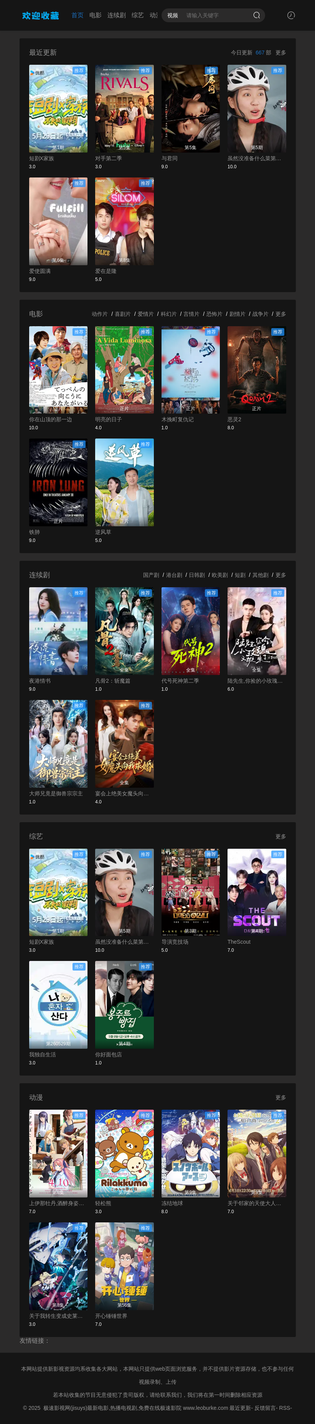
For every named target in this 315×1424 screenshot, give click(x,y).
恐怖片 (214, 314)
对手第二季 (108, 158)
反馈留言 (265, 1408)
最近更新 (240, 1408)
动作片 (100, 314)
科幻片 (169, 314)
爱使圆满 (40, 271)
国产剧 (151, 575)
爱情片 (146, 314)
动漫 (156, 15)
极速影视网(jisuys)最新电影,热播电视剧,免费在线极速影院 (112, 1408)
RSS (284, 1408)
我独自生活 (42, 1054)
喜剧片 (123, 314)
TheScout (239, 942)
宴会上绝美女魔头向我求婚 (124, 793)
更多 (280, 52)
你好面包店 (108, 1054)
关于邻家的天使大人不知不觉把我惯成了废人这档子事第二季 (257, 1203)
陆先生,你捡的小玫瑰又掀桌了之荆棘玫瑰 (257, 681)
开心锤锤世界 (111, 1316)
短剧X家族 (41, 158)
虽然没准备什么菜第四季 (257, 158)
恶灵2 (234, 419)
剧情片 (237, 314)
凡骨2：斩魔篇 (112, 681)
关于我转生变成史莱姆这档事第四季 (58, 1316)
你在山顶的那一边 (50, 419)
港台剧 (174, 575)
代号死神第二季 (180, 681)
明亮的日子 (108, 419)
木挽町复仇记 (178, 419)
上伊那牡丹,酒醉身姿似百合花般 (58, 1203)
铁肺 (34, 532)
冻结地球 (172, 1203)
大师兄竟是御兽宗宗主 (56, 793)
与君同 (170, 158)
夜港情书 (40, 681)
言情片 (191, 314)
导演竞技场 (175, 942)
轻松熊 (103, 1203)
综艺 (138, 15)
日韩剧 (197, 575)
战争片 (260, 314)
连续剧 (116, 15)
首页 (77, 15)
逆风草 (103, 532)
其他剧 (260, 575)
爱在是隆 (106, 271)
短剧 (240, 575)
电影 (95, 15)
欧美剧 (220, 575)
